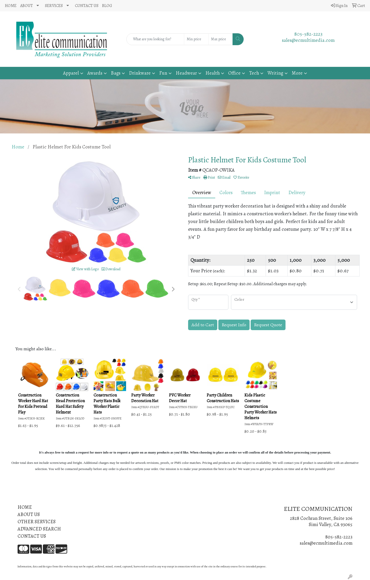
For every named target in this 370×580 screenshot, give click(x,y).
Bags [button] (115, 73)
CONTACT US (86, 6)
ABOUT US (29, 514)
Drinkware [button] (140, 73)
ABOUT (26, 6)
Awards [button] (94, 73)
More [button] (297, 73)
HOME (11, 6)
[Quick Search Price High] (220, 39)
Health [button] (212, 73)
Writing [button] (275, 73)
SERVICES (54, 6)
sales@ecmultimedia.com (308, 40)
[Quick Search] (155, 39)
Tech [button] (254, 73)
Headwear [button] (186, 73)
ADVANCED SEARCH (39, 529)
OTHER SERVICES (37, 521)
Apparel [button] (71, 73)
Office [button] (234, 73)
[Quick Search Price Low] (196, 39)
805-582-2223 (308, 33)
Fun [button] (163, 73)
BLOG (107, 6)
